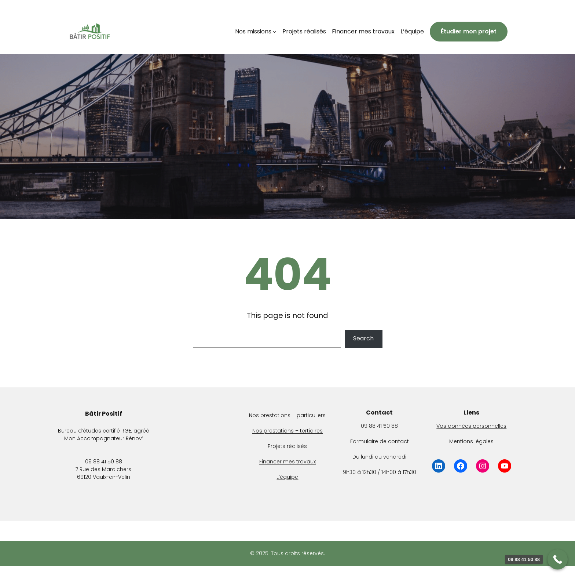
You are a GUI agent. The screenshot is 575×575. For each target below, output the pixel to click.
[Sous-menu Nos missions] (274, 31)
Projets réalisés (287, 446)
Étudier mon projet (469, 31)
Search (363, 338)
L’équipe (287, 477)
